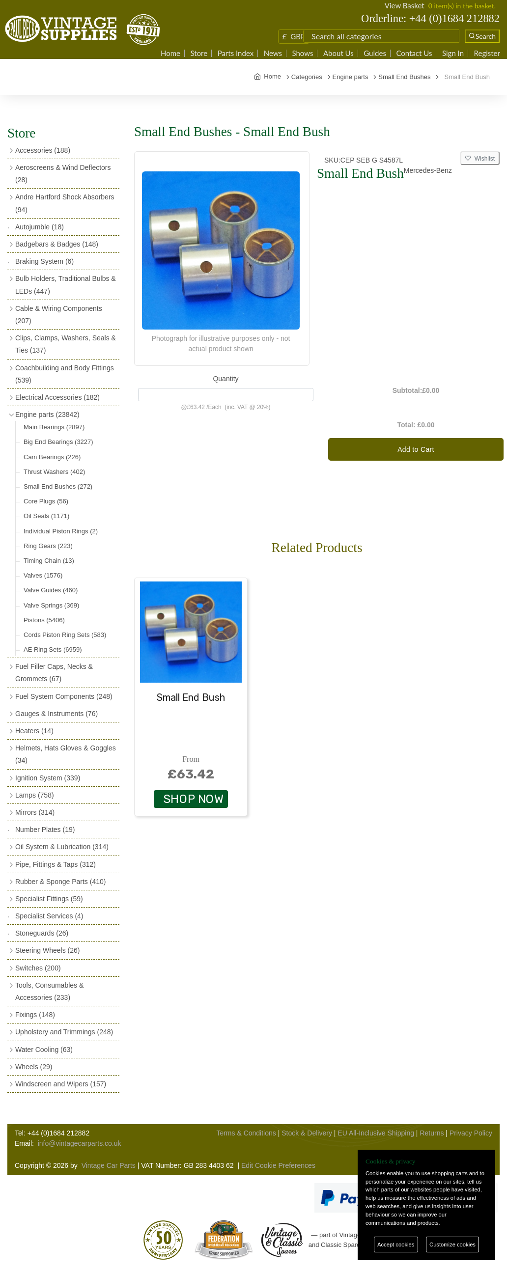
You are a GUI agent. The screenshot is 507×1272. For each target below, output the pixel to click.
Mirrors (35, 812)
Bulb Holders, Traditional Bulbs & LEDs (65, 285)
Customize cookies (452, 1244)
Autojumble (39, 227)
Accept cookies (395, 1244)
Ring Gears (48, 546)
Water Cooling (44, 1049)
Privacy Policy (471, 1133)
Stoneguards (41, 933)
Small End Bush (191, 697)
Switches (38, 968)
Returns (432, 1133)
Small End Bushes (58, 486)
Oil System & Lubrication (62, 847)
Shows (302, 53)
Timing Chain (49, 560)
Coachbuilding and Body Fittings (64, 374)
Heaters (34, 731)
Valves (43, 575)
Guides (375, 53)
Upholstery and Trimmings (64, 1032)
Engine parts (47, 414)
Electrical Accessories (57, 397)
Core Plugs (46, 501)
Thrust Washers (54, 471)
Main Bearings (54, 427)
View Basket (404, 5)
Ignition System (47, 778)
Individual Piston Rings (61, 531)
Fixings (35, 1015)
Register (487, 53)
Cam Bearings (52, 457)
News (273, 53)
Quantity (225, 379)
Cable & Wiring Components (58, 314)
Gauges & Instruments (56, 714)
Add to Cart (415, 449)
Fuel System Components (64, 696)
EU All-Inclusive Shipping (376, 1133)
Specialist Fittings (49, 899)
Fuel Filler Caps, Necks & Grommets (54, 673)
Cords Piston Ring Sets (65, 634)
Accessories (42, 150)
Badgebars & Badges (56, 244)
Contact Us (414, 53)
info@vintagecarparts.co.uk (79, 1143)
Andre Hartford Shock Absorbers (64, 203)
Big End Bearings (58, 441)
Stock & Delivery (307, 1133)
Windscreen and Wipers (60, 1084)
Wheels (33, 1067)
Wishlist (480, 158)
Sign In (453, 53)
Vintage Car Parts (109, 1165)
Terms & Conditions (246, 1133)
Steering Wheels (47, 950)
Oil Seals (46, 516)
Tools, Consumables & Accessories (49, 991)
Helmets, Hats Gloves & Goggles (65, 754)
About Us (338, 53)
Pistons (44, 620)
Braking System (44, 261)
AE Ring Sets (53, 649)
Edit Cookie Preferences (278, 1165)
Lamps (34, 795)
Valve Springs (51, 605)
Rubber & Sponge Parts (60, 881)
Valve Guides (51, 590)
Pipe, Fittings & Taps (55, 864)
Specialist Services (49, 916)
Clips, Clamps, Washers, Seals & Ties (65, 344)
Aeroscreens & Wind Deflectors (63, 174)
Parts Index (236, 53)
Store (198, 53)
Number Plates (45, 829)
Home (170, 53)
